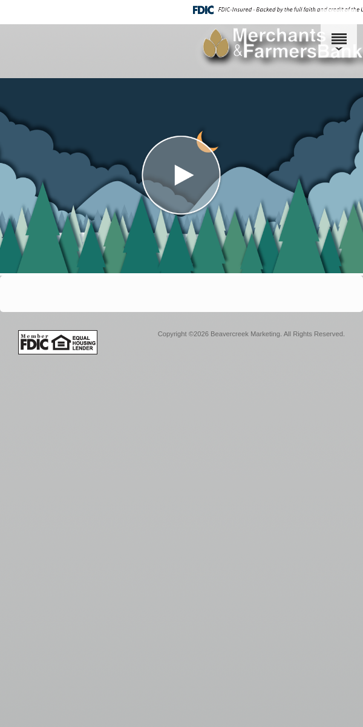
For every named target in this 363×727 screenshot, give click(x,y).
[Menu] (339, 33)
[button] (181, 175)
